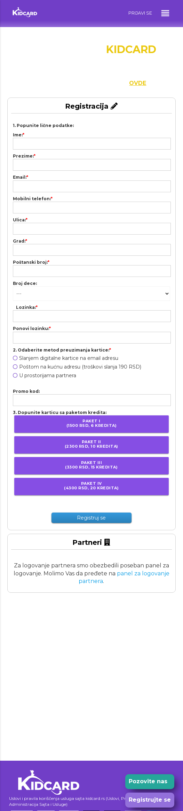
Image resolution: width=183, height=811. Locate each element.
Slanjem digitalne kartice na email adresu (65, 358)
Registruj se (91, 518)
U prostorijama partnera (44, 375)
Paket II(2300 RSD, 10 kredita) (91, 444)
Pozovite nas (148, 781)
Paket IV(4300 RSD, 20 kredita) (91, 485)
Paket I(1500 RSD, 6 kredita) (91, 423)
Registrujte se (150, 799)
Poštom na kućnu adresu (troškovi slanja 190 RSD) (77, 367)
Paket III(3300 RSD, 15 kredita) (91, 465)
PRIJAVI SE (140, 13)
